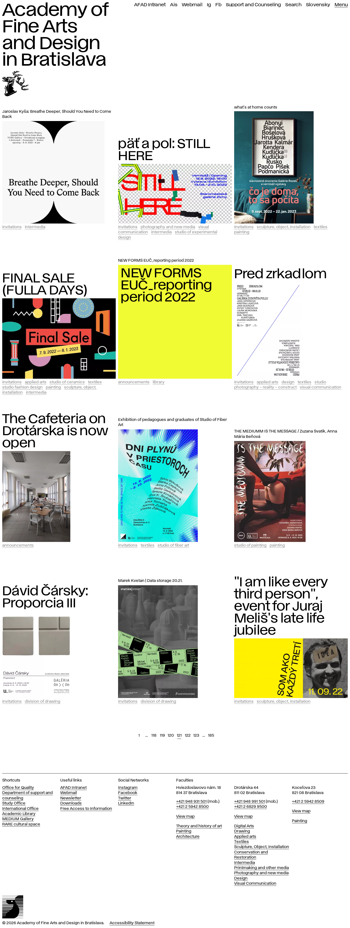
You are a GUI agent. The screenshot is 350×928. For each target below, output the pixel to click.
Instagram (128, 788)
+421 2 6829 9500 (250, 807)
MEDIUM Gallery (18, 819)
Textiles (320, 227)
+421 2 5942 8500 (192, 807)
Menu (341, 5)
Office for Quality (18, 788)
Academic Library (18, 814)
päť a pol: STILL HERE (164, 150)
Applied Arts (35, 382)
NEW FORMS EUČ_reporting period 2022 (156, 260)
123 (196, 735)
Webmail (192, 5)
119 (162, 735)
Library (159, 382)
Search (293, 5)
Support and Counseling (253, 5)
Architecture (188, 836)
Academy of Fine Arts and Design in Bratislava (55, 35)
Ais (173, 5)
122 (188, 735)
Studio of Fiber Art (173, 545)
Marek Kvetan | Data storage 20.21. (150, 581)
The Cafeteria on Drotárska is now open (55, 431)
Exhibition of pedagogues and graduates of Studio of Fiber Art (172, 422)
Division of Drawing (42, 701)
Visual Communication (320, 387)
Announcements (134, 382)
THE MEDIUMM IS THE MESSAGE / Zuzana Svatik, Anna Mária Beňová (285, 434)
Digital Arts (244, 826)
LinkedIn (126, 803)
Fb (218, 5)
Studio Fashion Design (22, 387)
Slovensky (318, 5)
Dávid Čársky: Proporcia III (45, 597)
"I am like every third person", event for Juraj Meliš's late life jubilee (281, 607)
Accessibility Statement (132, 923)
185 (211, 735)
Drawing (242, 831)
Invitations (12, 227)
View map (185, 816)
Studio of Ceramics (67, 382)
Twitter (124, 798)
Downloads (71, 803)
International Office (20, 809)
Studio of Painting (250, 545)
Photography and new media (261, 873)
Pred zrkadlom (280, 274)
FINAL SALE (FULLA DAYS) (45, 285)
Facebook (127, 793)
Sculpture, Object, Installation (283, 227)
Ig (209, 5)
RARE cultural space (21, 824)
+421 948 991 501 (249, 801)
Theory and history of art (199, 826)
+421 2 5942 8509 (308, 801)
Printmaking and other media (261, 868)
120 (171, 735)
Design (287, 382)
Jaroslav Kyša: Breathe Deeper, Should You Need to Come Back (56, 114)
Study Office (13, 803)
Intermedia (35, 227)
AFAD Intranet (150, 5)
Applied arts (245, 836)
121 (179, 735)
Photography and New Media (168, 227)
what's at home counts (255, 107)
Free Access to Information (86, 809)
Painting (241, 232)
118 (153, 735)
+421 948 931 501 (191, 801)
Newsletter (70, 798)
